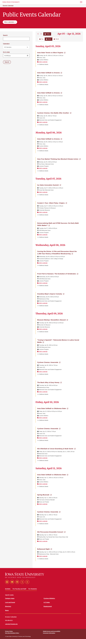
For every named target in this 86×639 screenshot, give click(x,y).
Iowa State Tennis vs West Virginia (51, 52)
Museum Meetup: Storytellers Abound (52, 320)
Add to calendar (42, 62)
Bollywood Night (44, 549)
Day (41, 39)
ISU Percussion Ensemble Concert (51, 532)
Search (5, 35)
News (7, 610)
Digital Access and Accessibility (51, 631)
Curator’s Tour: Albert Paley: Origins (52, 203)
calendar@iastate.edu (11, 624)
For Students (32, 589)
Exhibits (7, 589)
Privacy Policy (9, 631)
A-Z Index (47, 602)
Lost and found (10, 602)
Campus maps (9, 598)
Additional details (43, 64)
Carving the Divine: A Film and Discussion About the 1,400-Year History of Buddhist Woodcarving (59, 252)
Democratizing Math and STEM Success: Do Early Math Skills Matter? (58, 224)
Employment (48, 606)
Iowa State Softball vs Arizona (49, 73)
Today (47, 34)
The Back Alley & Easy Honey (49, 382)
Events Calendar (8, 5)
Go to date (6, 52)
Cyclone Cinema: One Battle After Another (54, 113)
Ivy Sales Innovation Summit (49, 185)
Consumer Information (49, 633)
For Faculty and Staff (19, 589)
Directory (8, 606)
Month (56, 39)
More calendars (9, 22)
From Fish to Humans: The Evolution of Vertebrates (57, 274)
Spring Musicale (44, 495)
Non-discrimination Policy (12, 633)
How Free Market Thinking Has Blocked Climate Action (59, 159)
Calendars (6, 44)
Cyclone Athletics (49, 598)
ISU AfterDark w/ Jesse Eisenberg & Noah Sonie (56, 449)
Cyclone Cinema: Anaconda (48, 362)
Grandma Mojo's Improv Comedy (50, 294)
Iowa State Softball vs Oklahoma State (52, 408)
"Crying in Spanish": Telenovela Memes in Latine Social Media (58, 341)
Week (48, 39)
